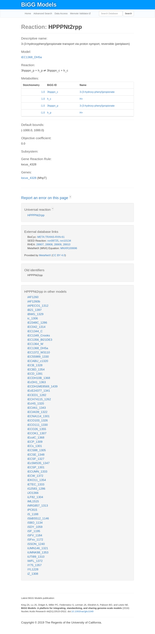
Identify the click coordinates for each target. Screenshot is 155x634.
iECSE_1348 (35, 454)
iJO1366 (33, 492)
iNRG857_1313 (37, 505)
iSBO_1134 (35, 522)
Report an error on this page (45, 198)
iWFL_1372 (35, 561)
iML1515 (33, 501)
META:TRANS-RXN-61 (51, 236)
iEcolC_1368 (35, 437)
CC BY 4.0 (58, 255)
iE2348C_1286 (37, 322)
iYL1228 (32, 569)
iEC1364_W (35, 344)
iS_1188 (32, 514)
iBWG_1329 (35, 314)
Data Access (60, 13)
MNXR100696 (68, 248)
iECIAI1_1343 (36, 407)
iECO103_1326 (37, 420)
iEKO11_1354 (36, 480)
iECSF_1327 (35, 458)
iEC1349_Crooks (38, 335)
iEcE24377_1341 (38, 390)
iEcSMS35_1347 (38, 463)
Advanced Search (43, 13)
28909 (57, 244)
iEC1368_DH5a (31, 57)
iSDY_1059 (34, 526)
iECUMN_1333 (37, 471)
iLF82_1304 (35, 497)
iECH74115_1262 (39, 399)
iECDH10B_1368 (38, 378)
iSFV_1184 (34, 535)
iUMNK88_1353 (37, 552)
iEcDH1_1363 (36, 382)
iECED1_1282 (36, 395)
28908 (48, 244)
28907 (40, 244)
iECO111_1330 (37, 424)
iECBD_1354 (36, 369)
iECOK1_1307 (36, 433)
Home (28, 13)
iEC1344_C (35, 331)
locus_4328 (28, 178)
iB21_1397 (34, 310)
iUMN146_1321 (37, 548)
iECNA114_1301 (38, 416)
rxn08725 (53, 240)
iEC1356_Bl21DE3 (39, 339)
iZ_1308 (32, 573)
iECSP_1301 (35, 467)
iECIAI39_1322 (37, 412)
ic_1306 (32, 318)
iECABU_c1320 (37, 361)
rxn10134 (65, 240)
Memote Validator (79, 13)
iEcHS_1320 (35, 403)
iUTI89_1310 (35, 556)
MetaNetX (45, 255)
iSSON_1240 (36, 544)
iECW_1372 (35, 475)
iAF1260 (33, 297)
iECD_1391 (35, 373)
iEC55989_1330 (38, 356)
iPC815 (32, 509)
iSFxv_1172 (35, 539)
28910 (66, 244)
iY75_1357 (34, 565)
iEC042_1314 (36, 326)
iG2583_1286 (36, 488)
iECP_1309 (34, 441)
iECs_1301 (34, 446)
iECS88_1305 (36, 450)
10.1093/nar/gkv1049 (82, 611)
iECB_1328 (34, 365)
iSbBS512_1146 (38, 518)
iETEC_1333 (35, 484)
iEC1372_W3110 (38, 352)
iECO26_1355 (36, 429)
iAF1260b (33, 301)
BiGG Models (39, 4)
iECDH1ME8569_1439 (42, 386)
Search (128, 13)
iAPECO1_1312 (37, 305)
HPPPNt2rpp (35, 215)
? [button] (70, 197)
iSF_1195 (33, 531)
